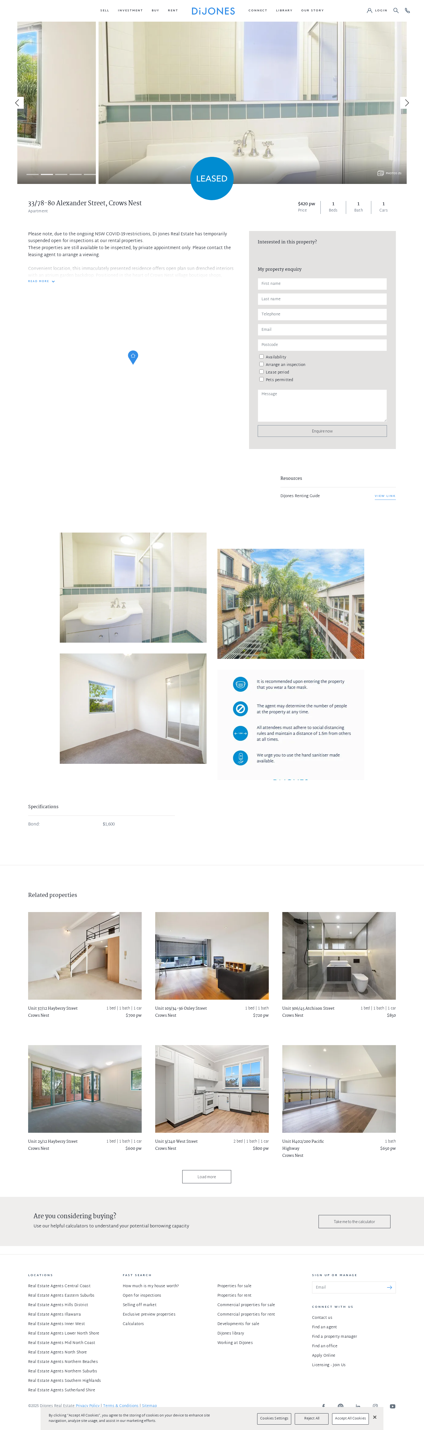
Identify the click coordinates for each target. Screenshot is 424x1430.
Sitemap (149, 1406)
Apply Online (323, 1355)
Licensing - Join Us (329, 1365)
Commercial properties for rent (246, 1314)
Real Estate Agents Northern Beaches (63, 1362)
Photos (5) (393, 173)
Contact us (322, 1318)
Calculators (133, 1324)
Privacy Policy (88, 1406)
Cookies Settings (274, 1418)
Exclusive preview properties (149, 1314)
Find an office (324, 1346)
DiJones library (230, 1333)
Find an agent (324, 1327)
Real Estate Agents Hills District (58, 1305)
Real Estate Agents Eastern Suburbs (61, 1295)
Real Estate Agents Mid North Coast (61, 1343)
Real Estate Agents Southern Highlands (64, 1381)
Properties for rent (234, 1295)
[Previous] (18, 103)
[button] (105, 10)
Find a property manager (334, 1336)
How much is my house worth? (151, 1286)
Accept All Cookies (350, 1418)
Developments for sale (238, 1324)
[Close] (375, 1417)
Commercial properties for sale (246, 1305)
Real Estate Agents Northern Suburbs (62, 1371)
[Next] (406, 103)
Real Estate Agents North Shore (57, 1352)
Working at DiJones (235, 1343)
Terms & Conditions (120, 1406)
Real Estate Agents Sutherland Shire (61, 1390)
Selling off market (140, 1305)
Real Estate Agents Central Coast (59, 1286)
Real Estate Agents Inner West (56, 1324)
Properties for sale (234, 1286)
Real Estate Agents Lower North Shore (63, 1333)
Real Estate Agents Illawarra (54, 1314)
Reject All (311, 1418)
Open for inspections (142, 1295)
